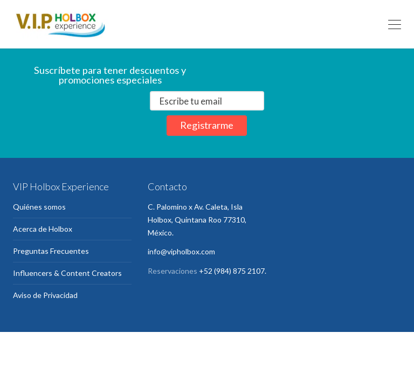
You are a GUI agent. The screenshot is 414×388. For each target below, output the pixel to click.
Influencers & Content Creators (67, 273)
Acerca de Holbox (42, 228)
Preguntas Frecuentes (51, 250)
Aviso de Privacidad (45, 295)
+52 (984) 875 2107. (232, 270)
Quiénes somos (39, 206)
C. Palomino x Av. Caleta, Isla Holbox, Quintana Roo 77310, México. (197, 219)
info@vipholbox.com (181, 251)
